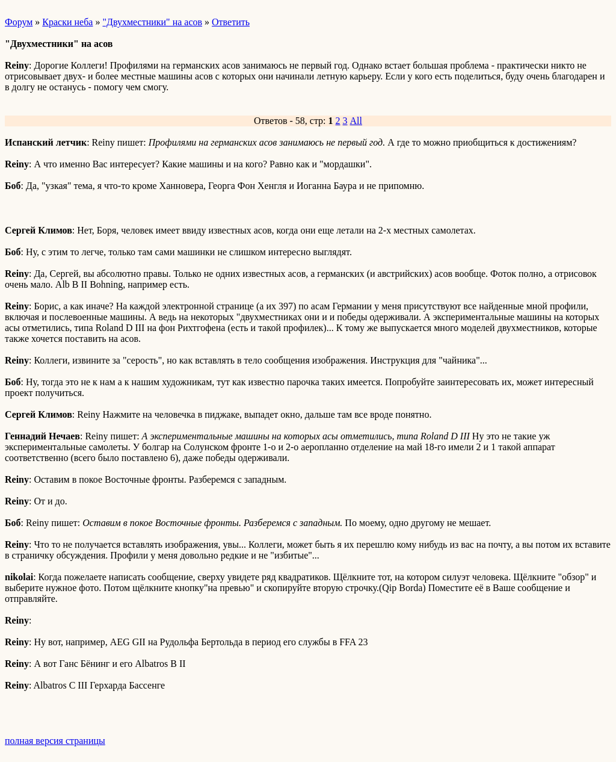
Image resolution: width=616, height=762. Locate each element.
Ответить (231, 22)
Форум (18, 22)
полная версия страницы (55, 741)
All (356, 121)
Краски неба (67, 22)
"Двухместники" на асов (152, 22)
